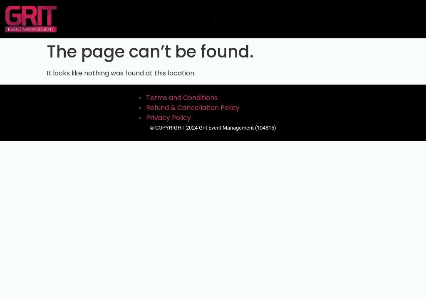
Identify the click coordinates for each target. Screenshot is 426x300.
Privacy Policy (168, 117)
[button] (215, 17)
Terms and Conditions (182, 97)
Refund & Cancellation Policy (193, 107)
